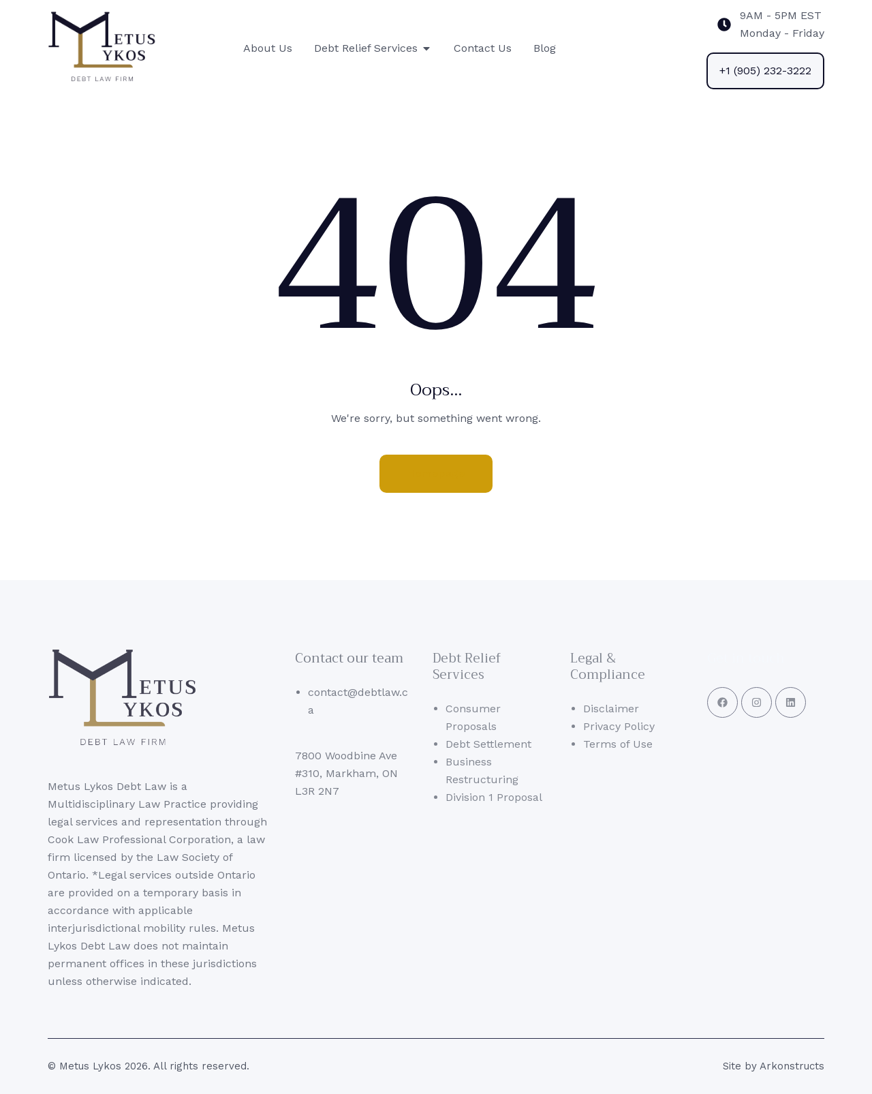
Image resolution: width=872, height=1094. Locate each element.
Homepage (436, 473)
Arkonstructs (792, 1066)
